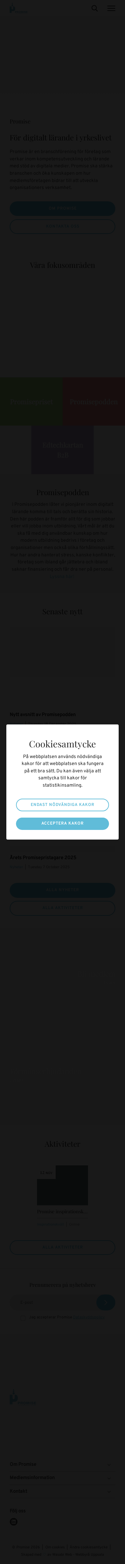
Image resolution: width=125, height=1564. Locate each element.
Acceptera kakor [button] (62, 823)
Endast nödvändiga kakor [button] (62, 805)
